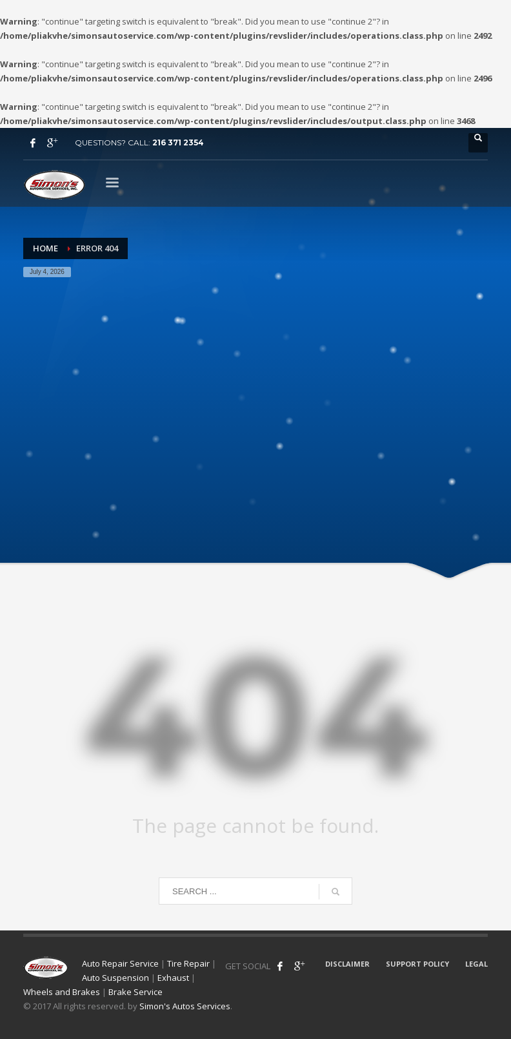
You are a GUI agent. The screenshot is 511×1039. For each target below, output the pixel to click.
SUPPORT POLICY (417, 964)
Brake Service (135, 992)
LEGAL (476, 964)
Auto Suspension (115, 977)
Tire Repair (188, 963)
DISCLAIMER (347, 964)
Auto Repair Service (120, 963)
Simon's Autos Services (184, 1006)
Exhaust (173, 977)
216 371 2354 (178, 142)
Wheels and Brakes (61, 992)
